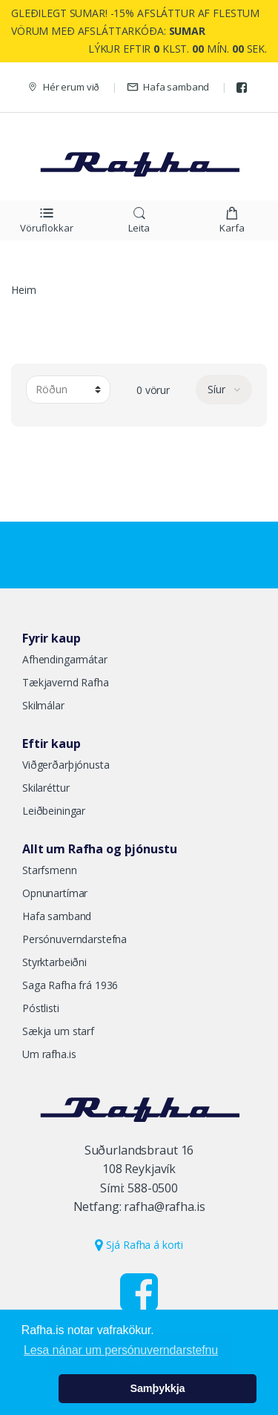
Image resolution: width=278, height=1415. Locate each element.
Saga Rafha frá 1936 (70, 985)
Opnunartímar (54, 893)
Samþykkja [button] (157, 1388)
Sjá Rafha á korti (139, 1245)
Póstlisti (40, 1008)
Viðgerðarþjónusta (66, 765)
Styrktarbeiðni (54, 962)
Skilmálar (43, 705)
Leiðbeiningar (53, 811)
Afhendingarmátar (64, 659)
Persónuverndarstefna (74, 939)
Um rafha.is (49, 1054)
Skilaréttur (45, 788)
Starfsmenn (49, 870)
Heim (23, 290)
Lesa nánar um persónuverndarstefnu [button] (121, 1350)
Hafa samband (168, 87)
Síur (218, 389)
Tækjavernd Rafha (65, 682)
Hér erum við (63, 87)
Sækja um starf (58, 1031)
